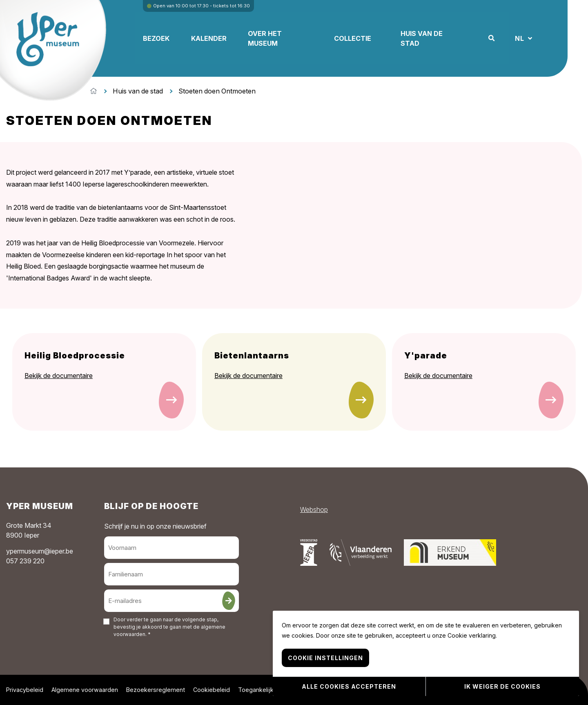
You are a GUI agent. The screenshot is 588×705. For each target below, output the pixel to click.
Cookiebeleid (211, 689)
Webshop (314, 509)
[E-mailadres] (171, 600)
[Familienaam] (171, 574)
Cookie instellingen (325, 659)
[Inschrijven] (228, 601)
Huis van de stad (138, 91)
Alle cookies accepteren (349, 686)
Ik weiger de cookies (502, 686)
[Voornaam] (171, 547)
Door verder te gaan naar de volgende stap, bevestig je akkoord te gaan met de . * (169, 626)
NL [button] (543, 38)
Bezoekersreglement (155, 689)
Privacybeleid (24, 689)
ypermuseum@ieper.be (39, 551)
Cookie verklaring (472, 636)
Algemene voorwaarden (84, 689)
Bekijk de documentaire (58, 375)
